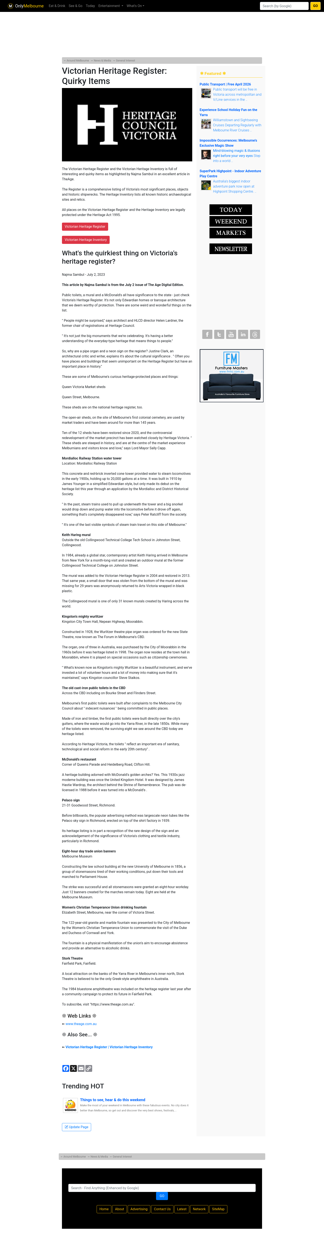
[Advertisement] (162, 25)
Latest (182, 1209)
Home (104, 1209)
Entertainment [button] (109, 6)
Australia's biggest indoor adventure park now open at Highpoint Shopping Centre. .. (234, 186)
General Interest (125, 60)
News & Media (102, 60)
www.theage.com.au (81, 1024)
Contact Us (162, 1209)
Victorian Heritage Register (85, 227)
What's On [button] (134, 6)
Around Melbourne (78, 60)
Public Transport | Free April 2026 (225, 84)
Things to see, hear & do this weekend (112, 1100)
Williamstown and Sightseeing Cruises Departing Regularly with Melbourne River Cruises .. (237, 125)
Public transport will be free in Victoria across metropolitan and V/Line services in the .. (237, 94)
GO (315, 6)
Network (199, 1209)
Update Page (76, 1127)
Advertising (139, 1209)
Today (90, 6)
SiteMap (218, 1209)
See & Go (75, 6)
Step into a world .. (236, 156)
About (119, 1209)
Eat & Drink (57, 6)
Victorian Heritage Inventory (86, 240)
